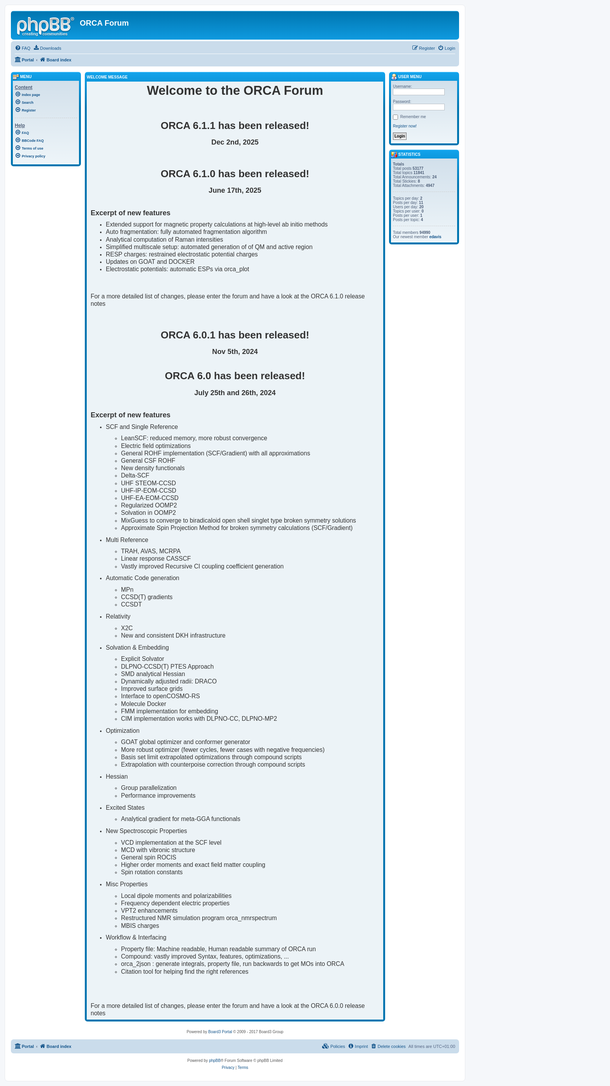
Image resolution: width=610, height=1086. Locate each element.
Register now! (405, 126)
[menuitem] (22, 48)
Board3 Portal (220, 1032)
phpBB (215, 1060)
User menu (406, 77)
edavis (435, 237)
